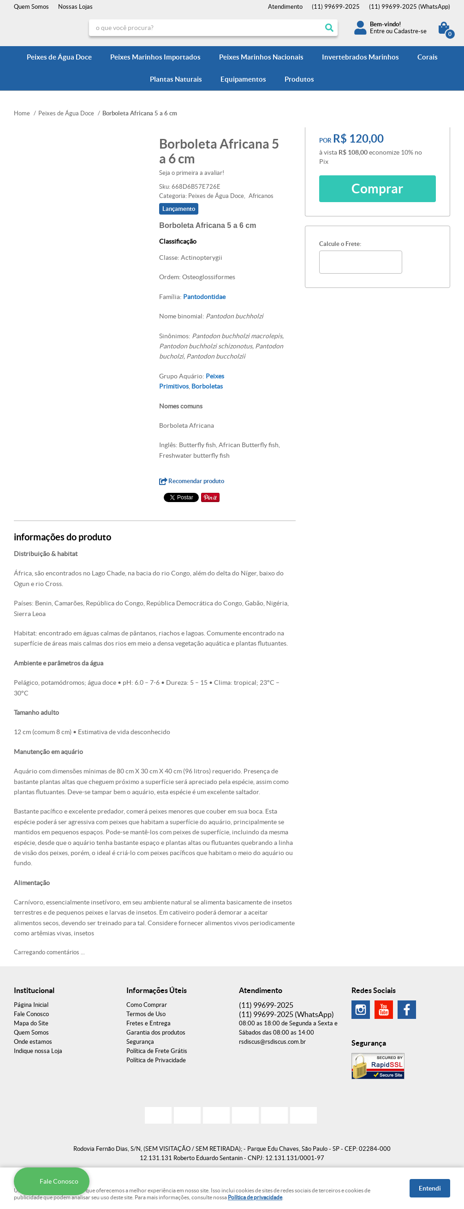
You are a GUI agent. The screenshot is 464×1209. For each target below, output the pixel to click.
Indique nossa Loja (38, 1050)
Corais (427, 57)
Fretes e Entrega (148, 1023)
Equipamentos (243, 79)
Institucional (34, 990)
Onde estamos (33, 1041)
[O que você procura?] (329, 27)
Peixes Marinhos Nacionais (261, 57)
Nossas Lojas (75, 6)
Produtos (299, 79)
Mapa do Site (31, 1023)
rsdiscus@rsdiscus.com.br (272, 1041)
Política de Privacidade (156, 1060)
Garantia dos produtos (155, 1032)
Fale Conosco (31, 1014)
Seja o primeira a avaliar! (191, 172)
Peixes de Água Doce (59, 57)
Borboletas (207, 386)
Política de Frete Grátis (156, 1050)
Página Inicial (31, 1004)
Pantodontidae (204, 296)
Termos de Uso (146, 1014)
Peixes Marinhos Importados (155, 57)
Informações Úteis (156, 990)
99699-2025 (336, 6)
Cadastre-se (410, 31)
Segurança (140, 1041)
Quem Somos (31, 6)
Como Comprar (146, 1004)
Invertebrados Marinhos (360, 57)
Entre (377, 31)
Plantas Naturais (176, 79)
